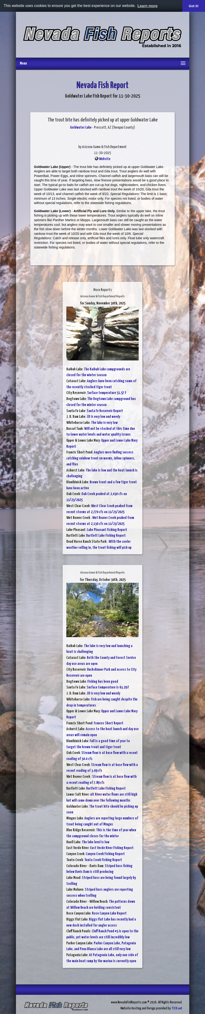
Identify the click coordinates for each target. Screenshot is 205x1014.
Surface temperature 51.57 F (106, 393)
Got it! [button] (194, 6)
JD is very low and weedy (103, 417)
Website (104, 159)
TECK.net (176, 1008)
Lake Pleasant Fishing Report (107, 530)
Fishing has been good (102, 682)
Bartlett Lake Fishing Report (106, 536)
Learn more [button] (148, 6)
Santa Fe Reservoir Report (105, 411)
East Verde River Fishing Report (112, 848)
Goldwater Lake (81, 128)
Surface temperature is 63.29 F (108, 687)
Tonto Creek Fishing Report (103, 860)
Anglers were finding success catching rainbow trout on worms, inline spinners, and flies (100, 458)
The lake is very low (104, 423)
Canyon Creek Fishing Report (105, 854)
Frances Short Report (108, 723)
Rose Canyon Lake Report (109, 913)
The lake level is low (95, 842)
